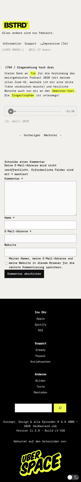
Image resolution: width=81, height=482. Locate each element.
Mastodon (40, 392)
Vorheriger (32, 135)
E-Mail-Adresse (17, 231)
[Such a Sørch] (60, 408)
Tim (32, 73)
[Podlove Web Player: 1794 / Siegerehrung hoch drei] (40, 111)
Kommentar (13, 178)
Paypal (40, 356)
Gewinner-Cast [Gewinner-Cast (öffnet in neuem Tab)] (63, 91)
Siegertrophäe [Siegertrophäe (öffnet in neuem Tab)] (23, 95)
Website (10, 245)
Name (9, 218)
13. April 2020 (17, 121)
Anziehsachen (40, 362)
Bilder (40, 381)
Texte (40, 387)
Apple (40, 319)
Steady (40, 350)
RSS (40, 330)
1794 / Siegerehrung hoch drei (29, 67)
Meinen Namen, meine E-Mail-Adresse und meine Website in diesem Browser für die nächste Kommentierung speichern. (41, 263)
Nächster (50, 135)
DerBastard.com (45, 426)
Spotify (40, 324)
